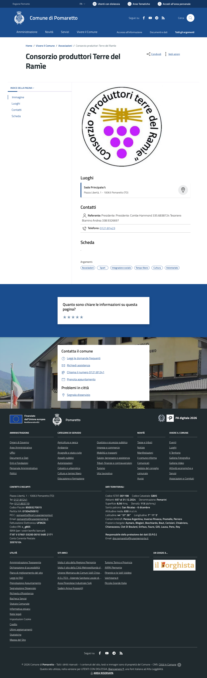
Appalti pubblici (66, 458)
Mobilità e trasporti (107, 453)
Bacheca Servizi (18, 598)
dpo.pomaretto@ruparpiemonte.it (130, 538)
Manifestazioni (145, 453)
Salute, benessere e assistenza (113, 458)
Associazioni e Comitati (181, 478)
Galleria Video (176, 463)
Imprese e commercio (108, 447)
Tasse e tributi (144, 442)
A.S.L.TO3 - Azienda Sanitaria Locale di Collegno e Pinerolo (89, 578)
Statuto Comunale (19, 604)
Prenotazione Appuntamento (25, 583)
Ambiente (63, 447)
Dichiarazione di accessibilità (25, 567)
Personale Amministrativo (24, 468)
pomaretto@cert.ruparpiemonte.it (34, 515)
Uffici (12, 453)
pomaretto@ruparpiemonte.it (32, 519)
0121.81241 (20, 500)
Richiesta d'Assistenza (21, 593)
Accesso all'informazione (129, 32)
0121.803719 (21, 503)
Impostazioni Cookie (20, 619)
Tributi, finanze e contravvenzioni (114, 463)
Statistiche (15, 635)
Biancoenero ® (116, 669)
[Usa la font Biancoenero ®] (106, 4)
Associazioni (65, 46)
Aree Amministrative (21, 447)
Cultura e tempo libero (69, 473)
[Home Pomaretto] (45, 18)
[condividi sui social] (153, 54)
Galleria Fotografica (179, 458)
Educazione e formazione (71, 478)
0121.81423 (107, 228)
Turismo (101, 468)
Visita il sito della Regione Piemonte (77, 562)
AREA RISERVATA (101, 673)
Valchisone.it (111, 578)
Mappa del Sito (18, 640)
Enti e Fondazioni (19, 463)
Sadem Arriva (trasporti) (70, 588)
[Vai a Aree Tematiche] (139, 4)
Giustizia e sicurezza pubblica (112, 442)
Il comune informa (147, 458)
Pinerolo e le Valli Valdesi (118, 573)
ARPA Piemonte (113, 567)
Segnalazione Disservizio (23, 588)
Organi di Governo (19, 442)
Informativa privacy (20, 609)
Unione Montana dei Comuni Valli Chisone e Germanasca (88, 573)
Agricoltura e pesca (68, 442)
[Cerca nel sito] (190, 18)
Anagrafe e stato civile (70, 453)
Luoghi (172, 447)
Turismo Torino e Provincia (118, 562)
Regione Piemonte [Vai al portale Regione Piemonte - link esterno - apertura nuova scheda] (21, 3)
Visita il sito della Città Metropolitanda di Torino (83, 567)
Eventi (172, 442)
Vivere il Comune (45, 46)
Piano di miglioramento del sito (26, 573)
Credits (13, 624)
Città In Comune (167, 664)
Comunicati (143, 463)
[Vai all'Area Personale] (174, 4)
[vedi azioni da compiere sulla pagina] (172, 54)
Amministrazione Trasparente (25, 562)
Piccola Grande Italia (116, 583)
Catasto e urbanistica (69, 468)
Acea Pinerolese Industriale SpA (75, 583)
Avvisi (140, 478)
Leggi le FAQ (16, 578)
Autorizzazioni (65, 463)
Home (29, 46)
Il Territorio (174, 453)
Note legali (15, 614)
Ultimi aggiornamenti (21, 629)
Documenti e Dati (19, 458)
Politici (13, 473)
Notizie (141, 447)
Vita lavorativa (104, 473)
